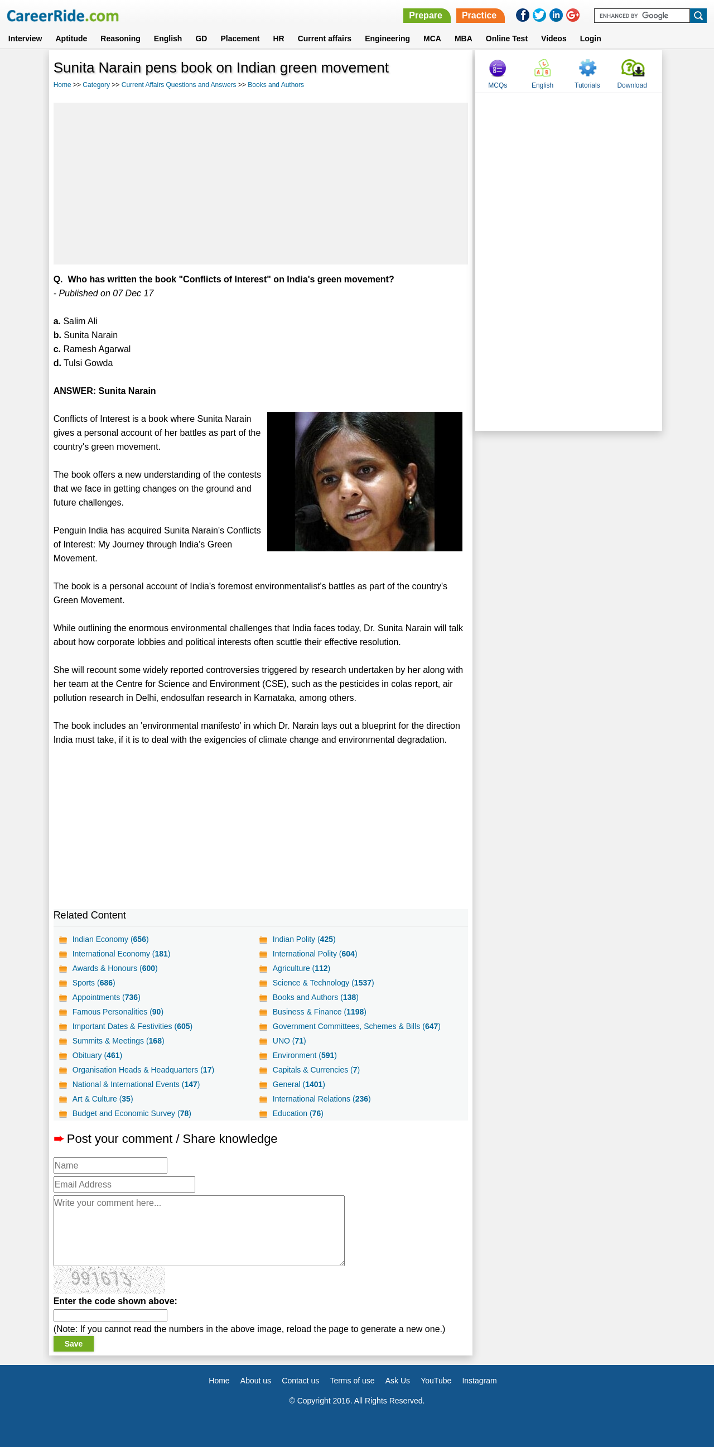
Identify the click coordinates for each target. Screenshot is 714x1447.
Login (590, 38)
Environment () (305, 1055)
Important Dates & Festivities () (133, 1026)
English (168, 38)
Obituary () (98, 1055)
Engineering (387, 38)
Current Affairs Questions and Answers (179, 85)
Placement (239, 38)
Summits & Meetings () (119, 1040)
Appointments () (107, 997)
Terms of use (352, 1380)
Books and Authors (276, 85)
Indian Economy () (111, 939)
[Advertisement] (261, 183)
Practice (479, 15)
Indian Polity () (304, 939)
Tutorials (587, 85)
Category (96, 85)
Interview (25, 38)
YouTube (436, 1380)
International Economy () (122, 953)
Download (632, 85)
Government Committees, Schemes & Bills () (357, 1026)
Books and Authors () (316, 997)
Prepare (425, 15)
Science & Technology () (323, 982)
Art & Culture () (103, 1098)
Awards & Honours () (115, 968)
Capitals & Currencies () (316, 1069)
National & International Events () (136, 1084)
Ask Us (397, 1380)
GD (201, 38)
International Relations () (322, 1098)
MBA (463, 38)
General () (299, 1084)
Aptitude (72, 38)
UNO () (289, 1040)
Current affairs (324, 38)
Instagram (479, 1380)
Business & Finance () (319, 1011)
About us (255, 1380)
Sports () (94, 982)
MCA (432, 38)
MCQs (497, 85)
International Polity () (315, 953)
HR (278, 38)
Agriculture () (302, 968)
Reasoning (120, 38)
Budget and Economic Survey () (132, 1113)
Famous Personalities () (118, 1011)
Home (62, 85)
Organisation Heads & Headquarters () (143, 1069)
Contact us (300, 1380)
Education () (298, 1113)
